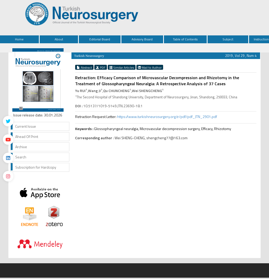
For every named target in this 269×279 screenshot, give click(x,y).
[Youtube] (8, 139)
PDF (100, 67)
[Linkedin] (8, 158)
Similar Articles (121, 67)
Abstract (84, 67)
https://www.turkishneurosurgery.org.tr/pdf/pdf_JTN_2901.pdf (167, 116)
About (59, 39)
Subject (228, 39)
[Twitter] (8, 121)
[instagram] (8, 176)
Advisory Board (142, 39)
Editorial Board (99, 39)
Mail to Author (150, 67)
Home (19, 39)
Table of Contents (185, 39)
